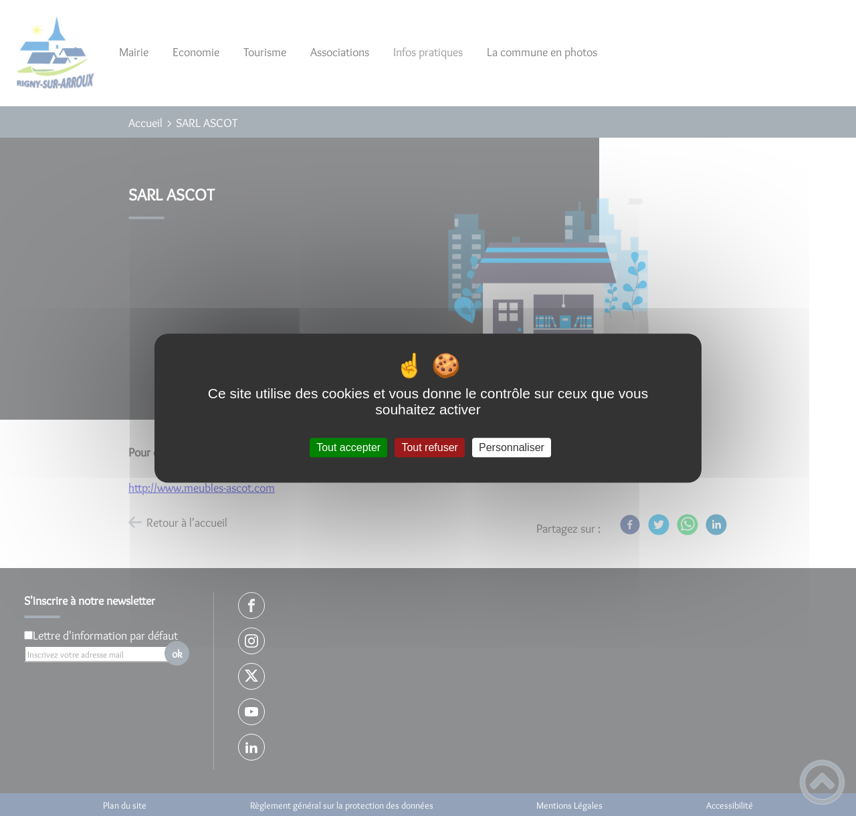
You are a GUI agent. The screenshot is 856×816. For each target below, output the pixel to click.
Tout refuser (429, 447)
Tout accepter (348, 447)
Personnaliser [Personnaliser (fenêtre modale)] (511, 447)
